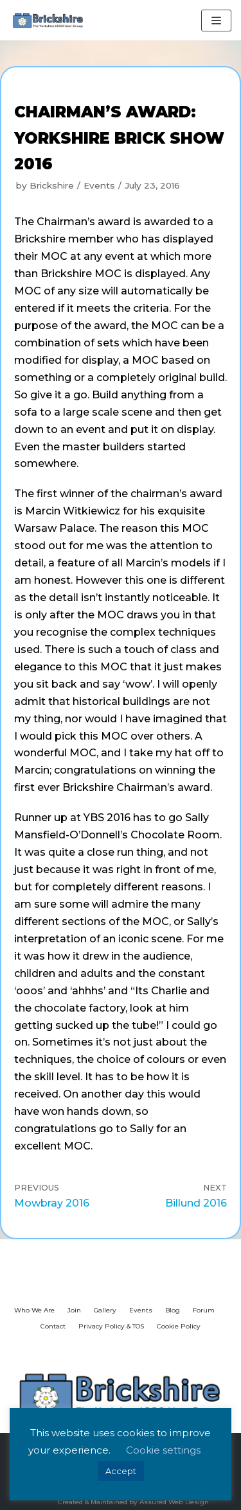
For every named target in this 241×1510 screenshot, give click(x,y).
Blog (172, 1310)
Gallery (105, 1310)
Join (74, 1310)
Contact (53, 1326)
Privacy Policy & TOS (111, 1326)
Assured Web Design (174, 1502)
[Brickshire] (48, 20)
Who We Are (34, 1310)
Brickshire (52, 185)
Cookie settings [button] (163, 1450)
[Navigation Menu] (216, 20)
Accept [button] (120, 1471)
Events (99, 185)
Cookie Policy (179, 1326)
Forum (204, 1310)
